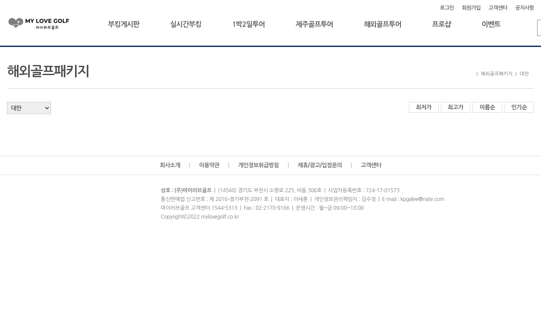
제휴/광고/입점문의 (320, 165)
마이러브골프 (46, 25)
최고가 (456, 107)
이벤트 (491, 24)
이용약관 (209, 165)
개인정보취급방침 (258, 165)
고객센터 (498, 8)
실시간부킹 (185, 24)
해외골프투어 (382, 24)
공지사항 (524, 8)
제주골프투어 (314, 24)
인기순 (519, 107)
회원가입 (471, 8)
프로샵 (441, 24)
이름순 (487, 107)
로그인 (447, 8)
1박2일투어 (248, 24)
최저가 (424, 107)
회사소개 (170, 165)
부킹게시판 (123, 24)
